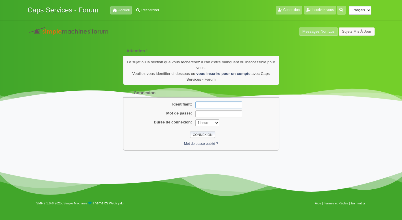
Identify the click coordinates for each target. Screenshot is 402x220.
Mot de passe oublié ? (201, 144)
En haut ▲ (358, 203)
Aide (318, 203)
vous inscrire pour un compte (223, 73)
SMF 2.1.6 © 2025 (49, 203)
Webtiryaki (116, 203)
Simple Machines (75, 203)
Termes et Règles (336, 203)
